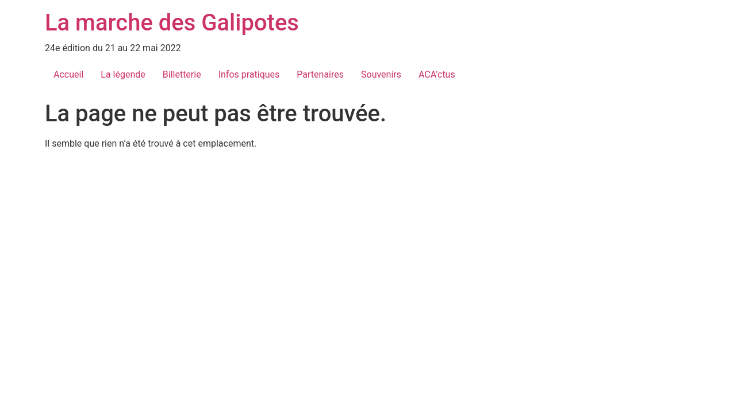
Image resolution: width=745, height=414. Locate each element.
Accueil (68, 74)
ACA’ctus (436, 74)
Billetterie (182, 74)
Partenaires (320, 74)
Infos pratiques (249, 74)
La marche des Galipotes (172, 22)
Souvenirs (381, 74)
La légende (123, 74)
